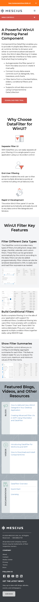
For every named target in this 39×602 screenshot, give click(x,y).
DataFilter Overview (19, 484)
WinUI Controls (8, 17)
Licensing (15, 494)
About (5, 554)
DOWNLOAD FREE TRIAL (14, 100)
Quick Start (15, 489)
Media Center (8, 559)
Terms (5, 565)
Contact (5, 557)
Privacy (5, 562)
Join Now (9, 594)
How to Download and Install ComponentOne (23, 453)
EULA (4, 567)
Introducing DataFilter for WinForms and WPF (22, 445)
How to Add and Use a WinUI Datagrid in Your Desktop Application (23, 407)
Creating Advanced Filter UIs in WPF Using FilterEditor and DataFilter (23, 417)
